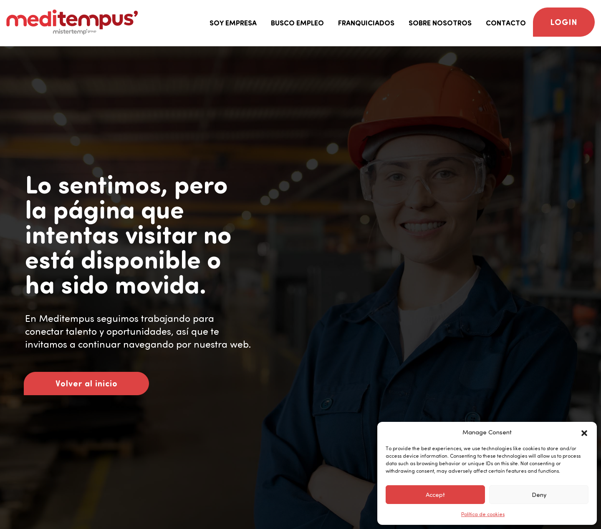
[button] (584, 432)
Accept (435, 495)
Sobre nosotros (440, 22)
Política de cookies (483, 514)
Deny (539, 495)
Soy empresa (233, 22)
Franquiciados (366, 22)
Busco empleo (297, 22)
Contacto (506, 22)
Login (564, 22)
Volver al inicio (87, 383)
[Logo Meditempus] (72, 22)
